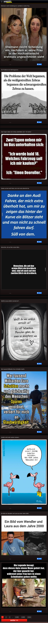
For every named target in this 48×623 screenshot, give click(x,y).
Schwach (7, 64)
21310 (29, 617)
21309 (23, 617)
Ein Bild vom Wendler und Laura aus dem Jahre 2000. (15, 513)
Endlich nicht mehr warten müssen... (10, 437)
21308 (17, 617)
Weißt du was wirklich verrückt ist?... (10, 301)
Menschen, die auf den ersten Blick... (10, 247)
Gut (3, 64)
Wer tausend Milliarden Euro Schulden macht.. (13, 369)
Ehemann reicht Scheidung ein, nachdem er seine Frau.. (15, 6)
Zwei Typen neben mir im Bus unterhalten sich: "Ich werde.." (16, 132)
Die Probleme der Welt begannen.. (10, 69)
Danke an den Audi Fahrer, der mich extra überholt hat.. (15, 188)
